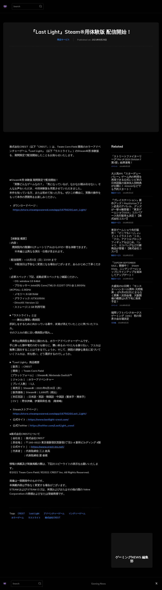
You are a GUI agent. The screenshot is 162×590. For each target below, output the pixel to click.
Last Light (34, 513)
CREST (21, 513)
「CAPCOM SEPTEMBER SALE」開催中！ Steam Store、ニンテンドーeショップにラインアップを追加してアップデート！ (126, 267)
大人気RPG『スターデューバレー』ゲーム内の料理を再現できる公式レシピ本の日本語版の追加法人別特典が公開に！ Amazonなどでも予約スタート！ (126, 181)
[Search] (40, 6)
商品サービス (63, 39)
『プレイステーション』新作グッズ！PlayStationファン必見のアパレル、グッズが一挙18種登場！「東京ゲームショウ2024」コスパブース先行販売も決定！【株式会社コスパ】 (126, 209)
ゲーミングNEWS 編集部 (131, 559)
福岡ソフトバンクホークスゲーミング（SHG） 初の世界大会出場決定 (126, 314)
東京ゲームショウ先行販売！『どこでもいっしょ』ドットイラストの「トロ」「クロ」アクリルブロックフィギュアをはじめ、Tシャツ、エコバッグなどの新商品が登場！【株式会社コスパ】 (126, 240)
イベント (114, 166)
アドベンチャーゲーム (54, 513)
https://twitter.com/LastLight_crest (52, 425)
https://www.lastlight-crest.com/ (48, 419)
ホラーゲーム (17, 517)
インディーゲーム (77, 513)
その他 (113, 321)
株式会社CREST (52, 517)
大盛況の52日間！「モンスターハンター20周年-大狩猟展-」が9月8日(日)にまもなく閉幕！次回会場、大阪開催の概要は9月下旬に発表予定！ (127, 292)
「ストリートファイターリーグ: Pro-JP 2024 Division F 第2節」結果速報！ (126, 159)
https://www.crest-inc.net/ (47, 446)
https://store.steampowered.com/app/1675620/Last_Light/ (49, 209)
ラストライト (34, 517)
